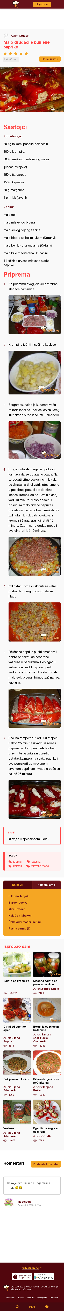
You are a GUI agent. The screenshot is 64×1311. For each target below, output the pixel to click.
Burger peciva (18, 902)
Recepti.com (6, 1288)
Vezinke (17, 1121)
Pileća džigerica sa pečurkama (47, 1073)
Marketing (16, 1289)
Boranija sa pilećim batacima (47, 1022)
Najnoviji (17, 884)
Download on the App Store (22, 1276)
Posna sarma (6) (19, 928)
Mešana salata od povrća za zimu (47, 973)
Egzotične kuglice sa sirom (47, 1121)
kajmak (17, 865)
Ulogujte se (41, 4)
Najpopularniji (46, 884)
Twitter (21, 1297)
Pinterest (54, 1297)
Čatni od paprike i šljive (17, 1022)
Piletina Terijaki (19, 896)
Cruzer (24, 35)
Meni (32, 1306)
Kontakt (27, 1289)
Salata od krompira (17, 973)
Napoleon (24, 1201)
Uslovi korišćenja (49, 1286)
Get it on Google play (44, 1276)
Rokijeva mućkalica (17, 1073)
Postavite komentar (46, 1164)
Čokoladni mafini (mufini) (25, 922)
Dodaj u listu (50, 59)
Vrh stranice (30, 1268)
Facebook (10, 1297)
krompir (17, 861)
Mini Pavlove (17, 909)
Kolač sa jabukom (20, 915)
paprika (36, 861)
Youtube (30, 1297)
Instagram (42, 1297)
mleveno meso (40, 865)
